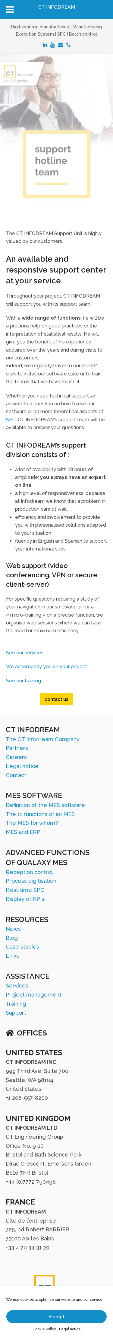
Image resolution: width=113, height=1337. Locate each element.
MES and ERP (23, 832)
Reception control (29, 872)
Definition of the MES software (45, 805)
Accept (56, 1316)
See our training (23, 681)
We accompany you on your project (46, 666)
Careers (16, 757)
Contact (16, 775)
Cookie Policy (44, 1329)
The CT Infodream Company (43, 739)
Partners (17, 748)
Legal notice (70, 1329)
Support (16, 1013)
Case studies (22, 946)
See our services (24, 653)
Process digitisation (31, 881)
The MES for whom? (32, 823)
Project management (33, 994)
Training (16, 1003)
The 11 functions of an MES (40, 814)
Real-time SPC (25, 890)
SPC (11, 420)
